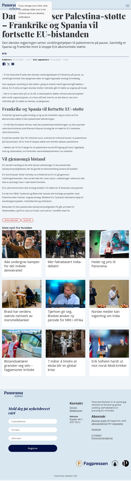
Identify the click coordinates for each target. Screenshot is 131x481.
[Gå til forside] (61, 5)
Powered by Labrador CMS (65, 477)
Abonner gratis (99, 421)
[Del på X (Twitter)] (8, 64)
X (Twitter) (97, 436)
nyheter (33, 220)
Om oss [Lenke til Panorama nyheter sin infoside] (73, 408)
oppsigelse (117, 424)
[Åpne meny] (127, 6)
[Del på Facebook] (4, 64)
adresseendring (99, 424)
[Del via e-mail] (13, 64)
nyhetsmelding (13, 220)
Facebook (96, 430)
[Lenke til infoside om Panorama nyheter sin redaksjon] (76, 413)
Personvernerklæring (102, 439)
